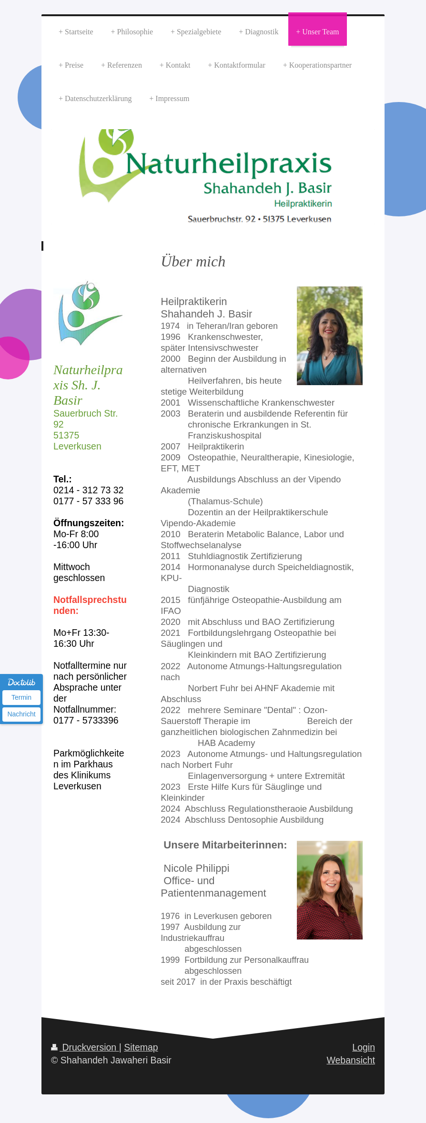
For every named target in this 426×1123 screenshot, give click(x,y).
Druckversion (85, 1047)
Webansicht (350, 1060)
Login (363, 1047)
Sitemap (141, 1047)
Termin (21, 697)
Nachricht (21, 714)
